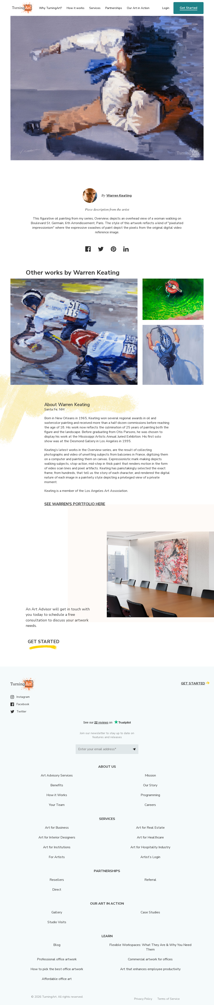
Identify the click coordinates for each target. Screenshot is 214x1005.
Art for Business (57, 827)
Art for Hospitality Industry (150, 847)
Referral (150, 879)
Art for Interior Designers (56, 837)
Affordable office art (57, 979)
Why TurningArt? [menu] (50, 8)
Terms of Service (168, 999)
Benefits (56, 785)
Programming (150, 795)
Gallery (56, 912)
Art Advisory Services (57, 775)
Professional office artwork (57, 959)
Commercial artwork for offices (150, 959)
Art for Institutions (56, 847)
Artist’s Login (150, 857)
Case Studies (150, 912)
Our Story (150, 785)
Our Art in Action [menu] (138, 8)
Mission (150, 775)
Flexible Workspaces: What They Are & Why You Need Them (150, 947)
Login (165, 8)
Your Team (57, 805)
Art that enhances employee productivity (150, 969)
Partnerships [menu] (113, 8)
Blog (56, 945)
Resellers (57, 879)
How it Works (56, 795)
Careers (150, 805)
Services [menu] (95, 8)
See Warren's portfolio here (74, 503)
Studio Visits (56, 922)
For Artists (57, 857)
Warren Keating (119, 195)
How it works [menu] (75, 8)
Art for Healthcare (150, 837)
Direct (56, 889)
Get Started (188, 8)
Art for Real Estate (150, 827)
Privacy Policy (143, 999)
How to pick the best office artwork (57, 969)
